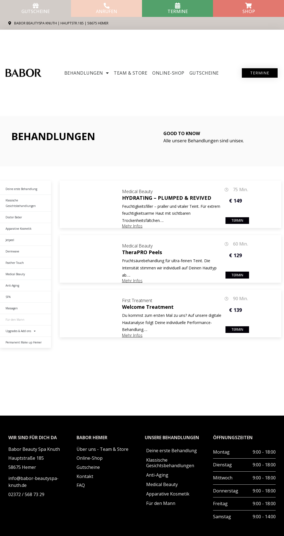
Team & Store (130, 73)
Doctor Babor (14, 217)
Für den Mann (15, 320)
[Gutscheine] (36, 6)
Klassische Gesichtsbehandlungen (21, 203)
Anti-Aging (12, 285)
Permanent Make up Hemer (24, 342)
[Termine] (178, 6)
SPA (8, 297)
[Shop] (249, 6)
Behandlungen (86, 73)
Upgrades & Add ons (21, 331)
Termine (178, 11)
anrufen (106, 11)
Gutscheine (35, 11)
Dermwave (12, 251)
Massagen (12, 308)
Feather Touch (15, 263)
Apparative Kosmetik (19, 229)
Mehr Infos (132, 226)
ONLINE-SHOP (168, 73)
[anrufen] (107, 6)
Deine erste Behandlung (21, 189)
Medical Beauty (15, 274)
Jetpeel (10, 240)
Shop (248, 11)
